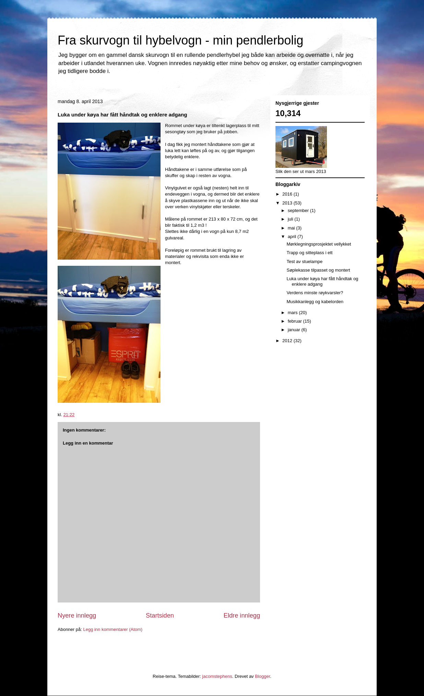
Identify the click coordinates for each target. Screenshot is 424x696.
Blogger (262, 676)
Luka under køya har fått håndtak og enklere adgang (322, 281)
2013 (288, 203)
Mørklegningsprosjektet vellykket (318, 244)
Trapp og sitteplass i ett (309, 252)
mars (293, 312)
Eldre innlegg (242, 615)
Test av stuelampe (304, 261)
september (299, 210)
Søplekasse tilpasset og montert (318, 270)
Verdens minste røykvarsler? (314, 292)
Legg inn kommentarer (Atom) (112, 629)
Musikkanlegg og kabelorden (314, 301)
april (292, 236)
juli (291, 219)
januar (295, 329)
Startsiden (160, 615)
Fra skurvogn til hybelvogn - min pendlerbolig (180, 40)
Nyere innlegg (77, 615)
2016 (288, 194)
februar (295, 321)
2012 (288, 340)
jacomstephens (217, 676)
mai (292, 228)
